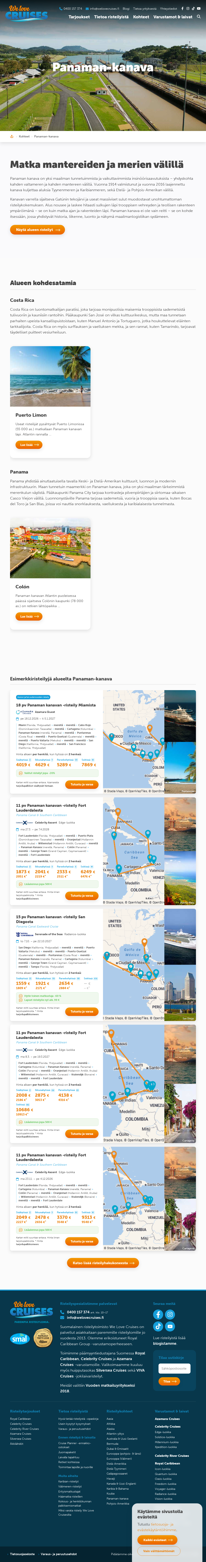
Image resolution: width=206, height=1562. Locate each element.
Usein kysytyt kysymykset (74, 1424)
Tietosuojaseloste (22, 1554)
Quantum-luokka (166, 1474)
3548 (62, 1222)
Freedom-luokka (165, 1484)
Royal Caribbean (20, 1419)
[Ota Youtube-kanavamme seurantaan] (170, 1326)
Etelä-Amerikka (116, 1463)
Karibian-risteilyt (68, 1481)
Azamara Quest (45, 712)
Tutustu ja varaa (82, 784)
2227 (21, 1222)
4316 (63, 1100)
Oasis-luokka (163, 1479)
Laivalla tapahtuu (68, 1457)
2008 (23, 1095)
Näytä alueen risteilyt (35, 229)
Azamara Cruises (20, 1433)
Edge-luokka (163, 1432)
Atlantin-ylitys (115, 1433)
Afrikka (111, 1424)
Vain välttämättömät (158, 1551)
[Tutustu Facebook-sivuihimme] (182, 8)
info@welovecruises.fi (85, 1317)
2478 (42, 1217)
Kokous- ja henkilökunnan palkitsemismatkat (74, 1503)
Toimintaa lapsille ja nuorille (75, 1467)
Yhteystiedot (168, 8)
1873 (23, 871)
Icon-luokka (162, 1469)
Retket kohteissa (68, 1462)
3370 (64, 1217)
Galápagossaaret (117, 1473)
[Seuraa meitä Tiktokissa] (158, 1326)
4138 (65, 1095)
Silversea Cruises (111, 1370)
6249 (88, 871)
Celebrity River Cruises (24, 1429)
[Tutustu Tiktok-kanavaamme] (193, 8)
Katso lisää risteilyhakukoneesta (100, 1263)
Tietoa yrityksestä (145, 8)
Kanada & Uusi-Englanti (121, 1483)
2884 (64, 988)
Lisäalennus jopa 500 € (38, 884)
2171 (41, 988)
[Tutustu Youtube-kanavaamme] (199, 8)
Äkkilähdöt (16, 1444)
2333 (64, 871)
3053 (40, 1100)
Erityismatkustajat (69, 1491)
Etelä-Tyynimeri (116, 1469)
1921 (42, 983)
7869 (89, 764)
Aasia (110, 1419)
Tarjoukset (79, 16)
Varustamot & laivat (172, 16)
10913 (22, 1114)
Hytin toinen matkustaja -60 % (42, 995)
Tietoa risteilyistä (111, 16)
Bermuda (112, 1444)
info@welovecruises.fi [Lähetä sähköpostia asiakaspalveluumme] (104, 8)
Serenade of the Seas (49, 934)
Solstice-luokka (165, 1437)
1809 (21, 988)
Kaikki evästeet (154, 1540)
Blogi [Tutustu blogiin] (126, 8)
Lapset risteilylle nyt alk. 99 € (42, 999)
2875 (42, 1095)
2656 (40, 1222)
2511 (62, 876)
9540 (87, 1222)
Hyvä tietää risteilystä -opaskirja (78, 1419)
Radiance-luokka (165, 1494)
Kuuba (110, 1493)
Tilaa (166, 1381)
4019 (23, 764)
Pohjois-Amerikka (118, 1503)
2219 (40, 876)
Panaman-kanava (117, 1498)
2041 (42, 871)
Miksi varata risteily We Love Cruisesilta (76, 1512)
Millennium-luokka (166, 1442)
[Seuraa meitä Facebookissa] (158, 1315)
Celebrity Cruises (96, 1358)
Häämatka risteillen (70, 1496)
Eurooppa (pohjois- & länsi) (124, 1453)
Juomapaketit (67, 1452)
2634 (66, 983)
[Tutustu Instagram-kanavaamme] (188, 8)
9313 (89, 1217)
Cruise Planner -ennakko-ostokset (74, 1445)
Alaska (110, 1429)
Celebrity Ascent (46, 822)
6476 (86, 876)
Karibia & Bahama (118, 1488)
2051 (21, 876)
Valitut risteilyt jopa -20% (39, 773)
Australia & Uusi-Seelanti (122, 1438)
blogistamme (164, 1343)
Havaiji (111, 1478)
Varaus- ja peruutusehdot (74, 1429)
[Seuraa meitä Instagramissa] (170, 1315)
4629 (42, 764)
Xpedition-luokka (166, 1447)
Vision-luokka (163, 1499)
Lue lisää (26, 445)
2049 (23, 1217)
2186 (21, 1100)
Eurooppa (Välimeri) (119, 1458)
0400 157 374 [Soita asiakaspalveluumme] (73, 8)
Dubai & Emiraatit (118, 1449)
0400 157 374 (78, 1312)
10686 (24, 1109)
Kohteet (141, 16)
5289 (64, 764)
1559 (23, 983)
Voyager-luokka (165, 1489)
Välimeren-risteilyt (70, 1486)
